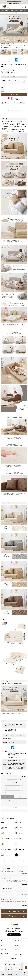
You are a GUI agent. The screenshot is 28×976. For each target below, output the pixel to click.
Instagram (11, 931)
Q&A (21, 796)
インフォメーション (18, 940)
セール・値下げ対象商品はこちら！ (14, 1)
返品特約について (18, 954)
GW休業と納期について (14, 3)
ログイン (16, 945)
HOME (2, 12)
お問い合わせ (11, 754)
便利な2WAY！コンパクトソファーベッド (12, 713)
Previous (1, 28)
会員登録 (3, 945)
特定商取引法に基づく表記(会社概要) (6, 954)
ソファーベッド (11, 12)
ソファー (5, 12)
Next (26, 28)
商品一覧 (14, 861)
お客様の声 (7, 796)
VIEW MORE (24, 873)
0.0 (19, 779)
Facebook (20, 931)
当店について (3, 949)
